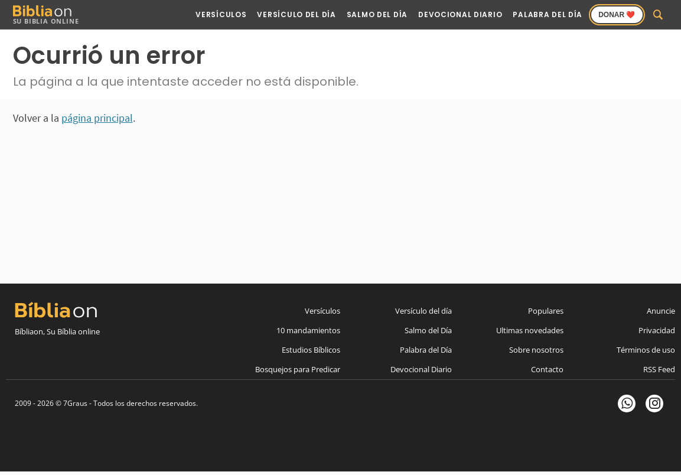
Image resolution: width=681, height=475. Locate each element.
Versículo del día (423, 310)
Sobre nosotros (536, 349)
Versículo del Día (296, 14)
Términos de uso (646, 349)
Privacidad (656, 330)
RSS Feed (659, 369)
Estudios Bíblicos (311, 349)
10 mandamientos (308, 330)
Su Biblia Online (46, 15)
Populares (545, 310)
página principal (97, 118)
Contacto (547, 369)
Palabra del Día (547, 14)
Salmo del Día (377, 14)
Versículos (220, 14)
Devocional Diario (460, 14)
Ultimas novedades (529, 330)
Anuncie (661, 310)
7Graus (75, 403)
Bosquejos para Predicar (297, 369)
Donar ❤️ (616, 15)
